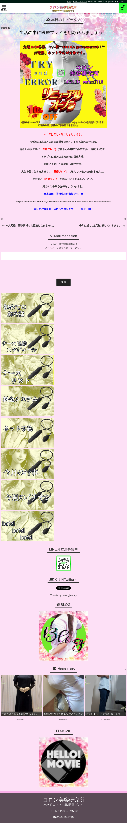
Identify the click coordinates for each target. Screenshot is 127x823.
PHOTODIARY (84, 681)
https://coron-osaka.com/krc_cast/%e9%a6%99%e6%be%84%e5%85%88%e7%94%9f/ (63, 201)
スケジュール (37, 681)
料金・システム (61, 674)
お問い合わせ (14, 681)
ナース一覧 (81, 674)
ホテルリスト (14, 686)
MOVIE (103, 681)
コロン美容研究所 (63, 6)
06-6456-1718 (65, 664)
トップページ (14, 675)
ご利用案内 (36, 674)
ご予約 (102, 674)
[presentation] (25, 267)
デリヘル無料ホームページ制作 (81, 818)
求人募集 (58, 681)
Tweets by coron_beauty (63, 443)
